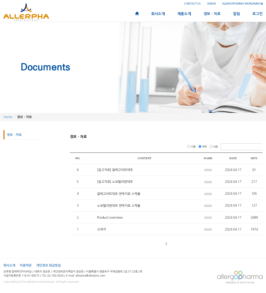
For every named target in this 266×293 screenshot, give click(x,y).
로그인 (257, 14)
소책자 (101, 229)
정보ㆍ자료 (212, 14)
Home (8, 117)
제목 (202, 146)
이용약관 (26, 265)
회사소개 (158, 14)
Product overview (110, 217)
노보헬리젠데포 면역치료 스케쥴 (118, 205)
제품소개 (184, 14)
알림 (236, 14)
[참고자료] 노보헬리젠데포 (115, 182)
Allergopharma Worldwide (242, 3)
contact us (192, 3)
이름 (191, 146)
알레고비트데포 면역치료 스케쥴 (118, 193)
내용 (214, 146)
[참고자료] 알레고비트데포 (115, 169)
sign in (211, 3)
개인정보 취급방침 (48, 265)
